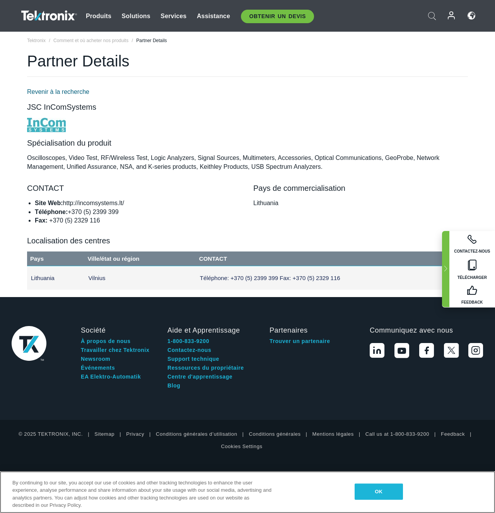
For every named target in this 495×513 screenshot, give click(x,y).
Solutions (136, 16)
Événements (98, 368)
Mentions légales (333, 434)
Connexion (451, 15)
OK (378, 491)
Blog (174, 385)
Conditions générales (274, 434)
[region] (247, 492)
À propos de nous (106, 341)
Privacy (135, 434)
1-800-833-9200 (188, 341)
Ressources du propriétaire (205, 368)
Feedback (453, 434)
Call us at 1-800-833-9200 (397, 434)
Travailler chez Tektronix (115, 350)
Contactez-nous (189, 350)
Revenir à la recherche (58, 91)
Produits (98, 16)
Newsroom (95, 359)
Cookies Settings (241, 446)
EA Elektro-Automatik (111, 377)
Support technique (193, 359)
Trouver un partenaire (300, 341)
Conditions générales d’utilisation (196, 434)
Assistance (213, 16)
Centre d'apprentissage (199, 377)
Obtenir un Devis (277, 16)
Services (173, 16)
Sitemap (104, 434)
